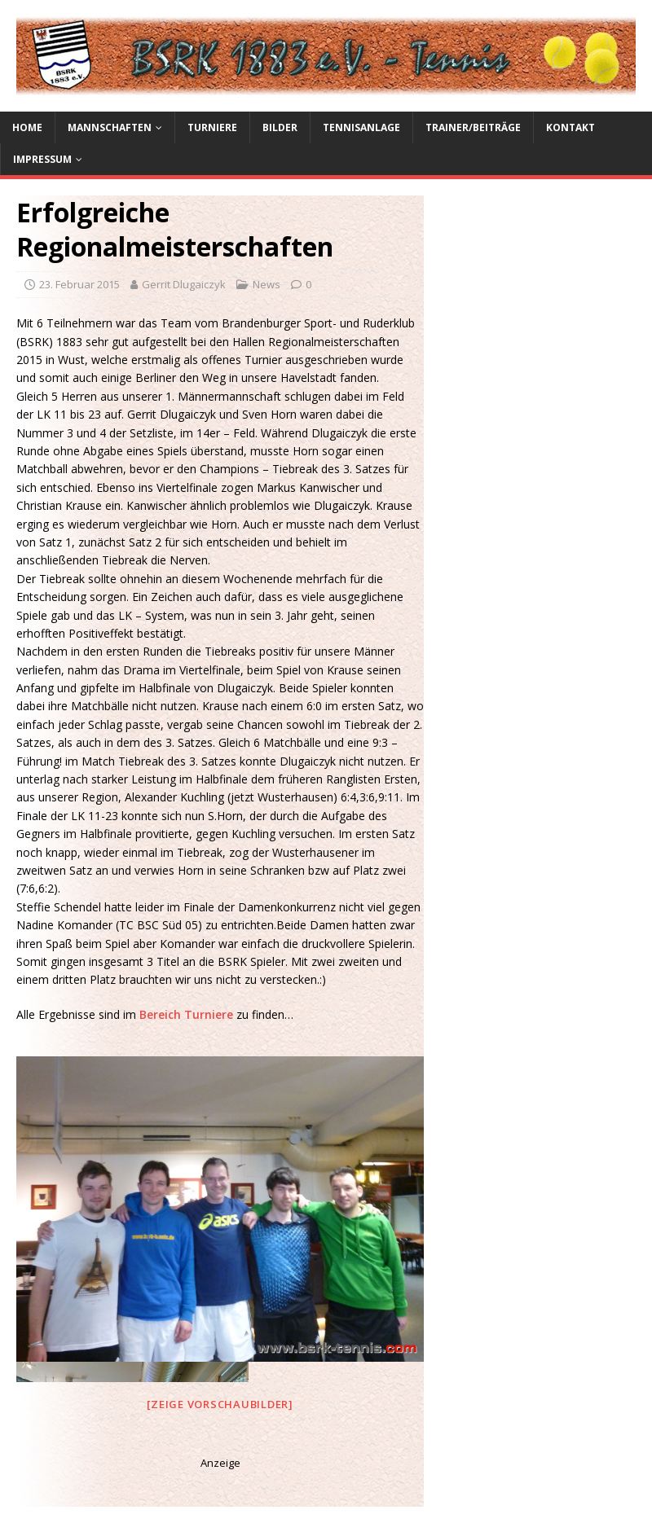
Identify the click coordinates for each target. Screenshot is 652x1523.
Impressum (42, 159)
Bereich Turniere (187, 1014)
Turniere (212, 127)
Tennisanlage (361, 127)
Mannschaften (110, 127)
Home (27, 127)
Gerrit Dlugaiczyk (184, 284)
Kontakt (570, 127)
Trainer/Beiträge (473, 127)
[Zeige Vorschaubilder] (220, 1404)
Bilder (279, 127)
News (266, 284)
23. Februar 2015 (79, 284)
